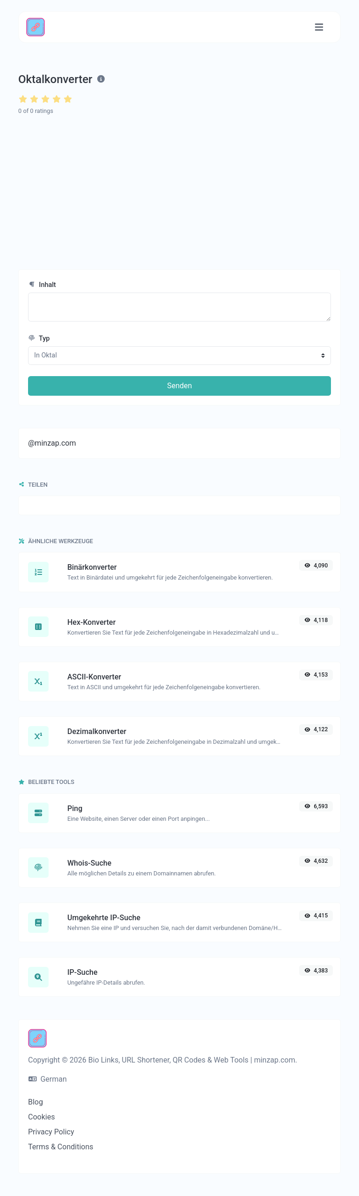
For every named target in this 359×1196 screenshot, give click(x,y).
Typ (39, 339)
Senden (179, 385)
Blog (35, 1102)
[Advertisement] (179, 192)
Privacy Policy (51, 1131)
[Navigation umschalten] (319, 27)
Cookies (41, 1116)
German (48, 1079)
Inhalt (42, 285)
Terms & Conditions (60, 1146)
